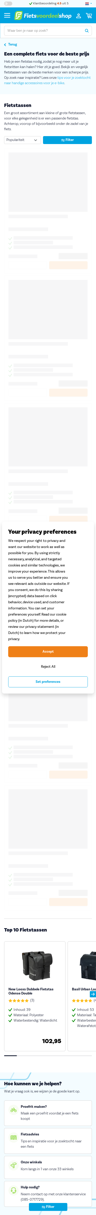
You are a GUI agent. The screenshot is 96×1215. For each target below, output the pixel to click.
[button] (93, 994)
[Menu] (7, 15)
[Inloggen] (79, 15)
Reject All (48, 666)
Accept (48, 651)
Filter (67, 140)
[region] (48, 607)
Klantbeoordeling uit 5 (49, 3)
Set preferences (48, 682)
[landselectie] (88, 3)
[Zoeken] (87, 31)
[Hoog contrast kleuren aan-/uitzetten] (8, 3)
